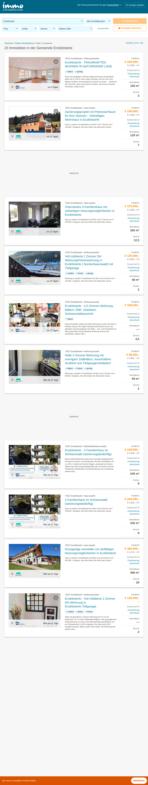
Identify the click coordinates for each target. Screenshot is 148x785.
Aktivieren (139, 780)
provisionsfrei (103, 28)
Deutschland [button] (115, 5)
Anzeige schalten (135, 5)
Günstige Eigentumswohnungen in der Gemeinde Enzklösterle (34, 757)
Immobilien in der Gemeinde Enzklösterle (23, 725)
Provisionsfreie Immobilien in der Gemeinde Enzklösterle (31, 732)
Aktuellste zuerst (133, 43)
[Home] (13, 6)
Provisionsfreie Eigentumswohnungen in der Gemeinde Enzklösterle (37, 744)
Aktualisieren (130, 21)
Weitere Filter (75, 28)
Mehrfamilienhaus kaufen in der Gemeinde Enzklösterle (30, 763)
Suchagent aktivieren (129, 28)
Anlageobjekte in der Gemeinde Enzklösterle (25, 751)
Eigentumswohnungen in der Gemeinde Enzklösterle (29, 738)
